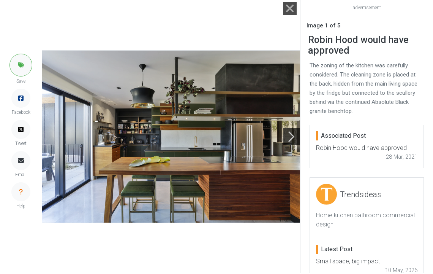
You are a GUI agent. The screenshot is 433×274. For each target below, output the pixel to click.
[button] (20, 65)
